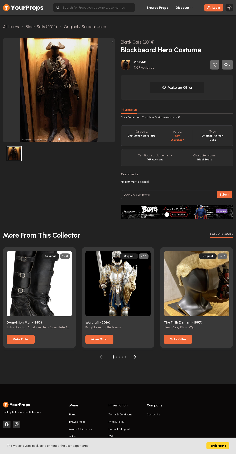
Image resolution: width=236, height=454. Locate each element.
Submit (224, 194)
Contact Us (153, 414)
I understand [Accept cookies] (218, 446)
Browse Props (157, 8)
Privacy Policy (116, 421)
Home (72, 414)
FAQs (111, 436)
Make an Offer (177, 87)
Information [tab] (129, 109)
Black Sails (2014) (138, 42)
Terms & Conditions (120, 414)
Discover (182, 8)
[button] (59, 139)
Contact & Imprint (119, 429)
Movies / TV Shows (80, 429)
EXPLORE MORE (221, 233)
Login (213, 7)
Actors (73, 436)
